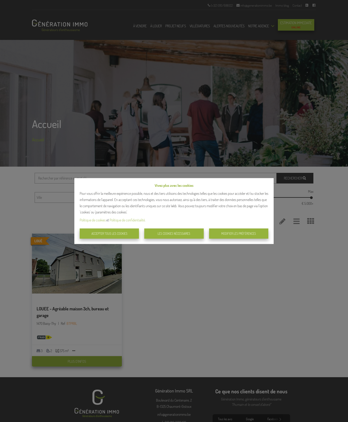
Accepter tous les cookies (109, 233)
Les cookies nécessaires (174, 233)
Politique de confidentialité (127, 220)
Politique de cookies (93, 220)
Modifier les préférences (238, 233)
